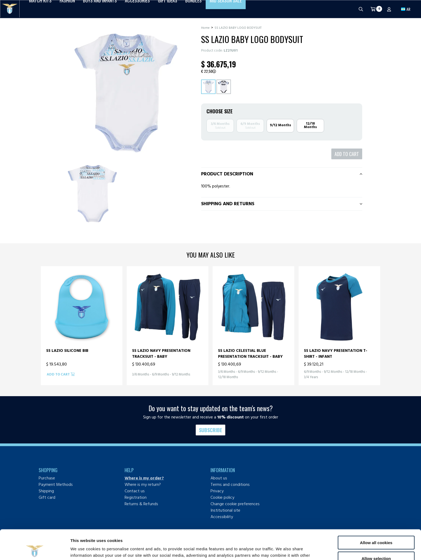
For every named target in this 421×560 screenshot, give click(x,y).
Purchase (47, 478)
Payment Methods (56, 484)
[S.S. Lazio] (9, 9)
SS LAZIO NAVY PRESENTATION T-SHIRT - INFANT (335, 353)
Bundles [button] (193, 8)
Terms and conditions (230, 484)
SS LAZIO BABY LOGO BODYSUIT (238, 27)
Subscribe (210, 430)
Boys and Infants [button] (100, 8)
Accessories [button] (137, 8)
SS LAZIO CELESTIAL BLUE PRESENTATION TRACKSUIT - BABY (250, 353)
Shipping (46, 490)
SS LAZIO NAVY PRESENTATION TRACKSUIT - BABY (161, 353)
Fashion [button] (67, 8)
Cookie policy (222, 497)
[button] (405, 9)
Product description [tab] (227, 174)
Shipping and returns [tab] (227, 204)
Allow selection (376, 528)
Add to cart (347, 153)
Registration (136, 497)
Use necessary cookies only (376, 544)
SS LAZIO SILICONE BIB (67, 351)
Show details (281, 549)
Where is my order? (144, 478)
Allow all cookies (376, 513)
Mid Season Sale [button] (226, 8)
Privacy (217, 490)
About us (218, 478)
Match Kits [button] (40, 8)
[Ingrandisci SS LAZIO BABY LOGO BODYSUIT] (125, 92)
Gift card (47, 497)
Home (205, 27)
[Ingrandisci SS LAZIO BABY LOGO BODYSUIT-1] (92, 194)
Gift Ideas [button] (167, 8)
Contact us (135, 490)
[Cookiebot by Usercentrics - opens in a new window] (34, 549)
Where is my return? (143, 484)
